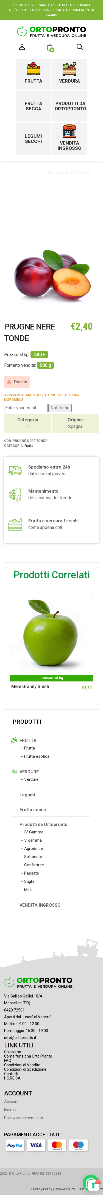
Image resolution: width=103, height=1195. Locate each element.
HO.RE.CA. (12, 1078)
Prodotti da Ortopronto (69, 106)
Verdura (69, 81)
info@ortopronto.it (20, 1037)
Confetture (34, 865)
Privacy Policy (41, 1189)
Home (19, 172)
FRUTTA (28, 740)
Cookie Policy (65, 1189)
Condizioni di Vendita (22, 1065)
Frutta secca (33, 106)
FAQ (7, 1060)
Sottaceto (33, 856)
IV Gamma (33, 832)
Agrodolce (33, 848)
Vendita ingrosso (69, 145)
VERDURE (29, 771)
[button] (50, 47)
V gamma (33, 840)
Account (11, 1102)
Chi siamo (12, 1052)
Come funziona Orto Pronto (28, 1056)
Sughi (29, 881)
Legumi (27, 794)
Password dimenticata (23, 1118)
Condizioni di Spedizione (25, 1069)
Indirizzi (11, 1109)
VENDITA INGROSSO (40, 905)
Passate (31, 873)
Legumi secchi (33, 138)
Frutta (33, 81)
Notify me (60, 407)
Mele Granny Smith (30, 686)
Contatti (11, 1074)
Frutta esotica (36, 756)
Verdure (31, 779)
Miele (29, 889)
